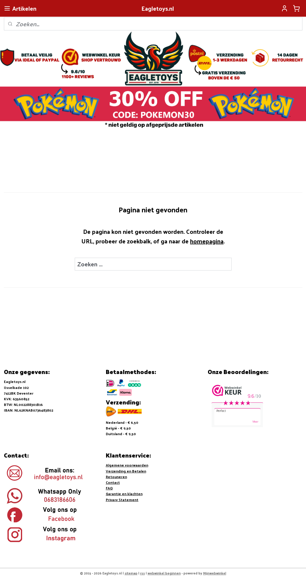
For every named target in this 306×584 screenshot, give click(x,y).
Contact (113, 482)
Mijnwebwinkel (214, 573)
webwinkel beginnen (164, 573)
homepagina (207, 240)
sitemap (131, 573)
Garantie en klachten (124, 493)
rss (142, 573)
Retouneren (116, 476)
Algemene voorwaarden (127, 465)
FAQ (109, 488)
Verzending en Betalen (126, 471)
